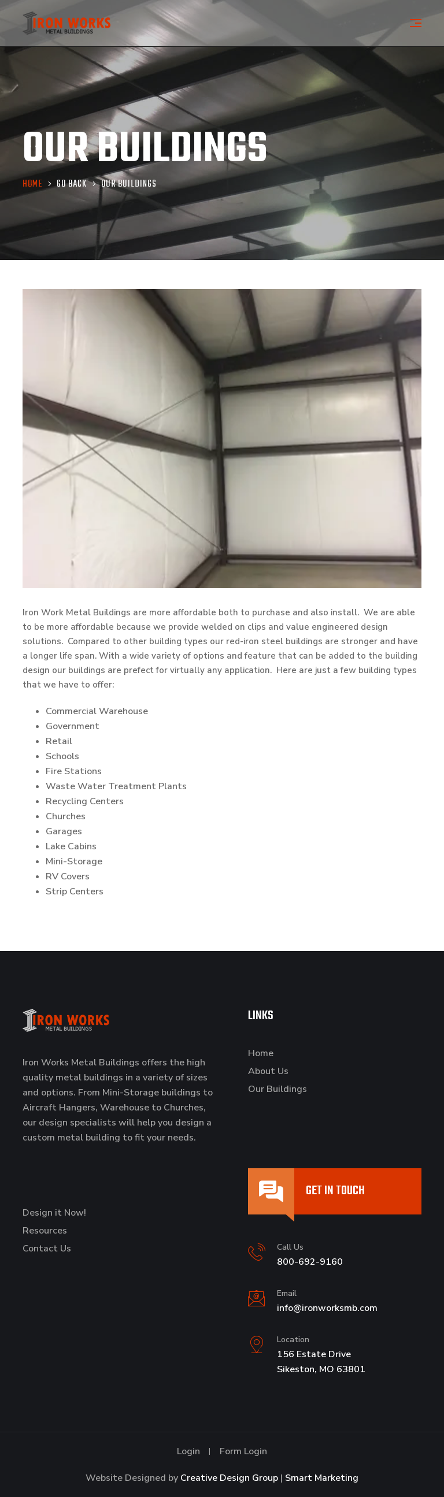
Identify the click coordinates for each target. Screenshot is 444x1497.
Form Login (243, 1451)
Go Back (72, 184)
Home (260, 1053)
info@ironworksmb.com (327, 1308)
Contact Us (47, 1248)
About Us (268, 1071)
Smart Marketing (321, 1478)
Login (188, 1451)
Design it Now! (54, 1212)
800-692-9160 (310, 1261)
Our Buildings (277, 1089)
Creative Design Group (229, 1478)
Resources (45, 1230)
